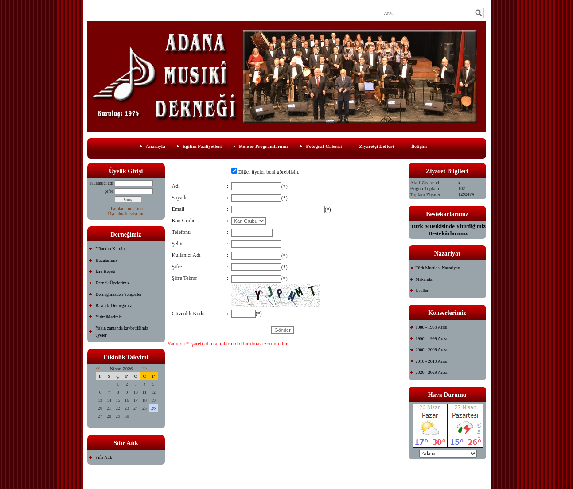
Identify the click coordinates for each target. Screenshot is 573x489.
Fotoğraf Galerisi (324, 146)
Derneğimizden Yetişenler (119, 294)
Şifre (109, 191)
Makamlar (425, 279)
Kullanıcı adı (101, 183)
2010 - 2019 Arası (432, 361)
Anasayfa (155, 146)
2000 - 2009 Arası (432, 349)
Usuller (422, 290)
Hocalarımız (106, 260)
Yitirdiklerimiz (109, 316)
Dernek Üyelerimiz (113, 282)
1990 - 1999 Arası (432, 338)
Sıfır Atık (104, 457)
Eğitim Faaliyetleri (202, 146)
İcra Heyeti (106, 271)
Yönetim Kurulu (110, 248)
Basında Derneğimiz (114, 305)
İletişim (419, 146)
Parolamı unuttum (127, 208)
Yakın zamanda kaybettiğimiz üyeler (122, 332)
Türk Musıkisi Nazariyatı (438, 267)
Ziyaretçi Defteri (376, 146)
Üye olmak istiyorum (127, 213)
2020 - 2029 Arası (432, 372)
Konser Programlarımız (263, 146)
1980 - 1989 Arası (432, 327)
